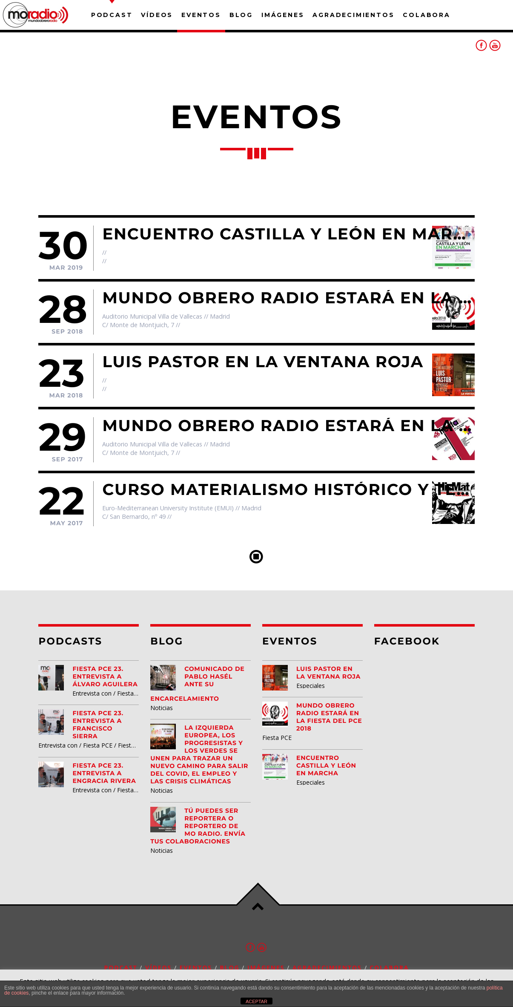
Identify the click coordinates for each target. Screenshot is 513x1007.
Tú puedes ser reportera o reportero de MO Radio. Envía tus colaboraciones (197, 826)
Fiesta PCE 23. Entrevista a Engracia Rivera (104, 773)
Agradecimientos (353, 15)
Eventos (201, 15)
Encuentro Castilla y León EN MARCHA (326, 765)
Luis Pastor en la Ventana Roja (328, 672)
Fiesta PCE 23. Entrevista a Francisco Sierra (97, 724)
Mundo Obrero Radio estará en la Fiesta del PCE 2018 (329, 717)
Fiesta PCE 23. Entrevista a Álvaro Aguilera (105, 676)
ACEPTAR (256, 1001)
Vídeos (157, 15)
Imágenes (282, 15)
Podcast (112, 15)
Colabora (426, 15)
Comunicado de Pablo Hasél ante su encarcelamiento (197, 683)
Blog (241, 15)
